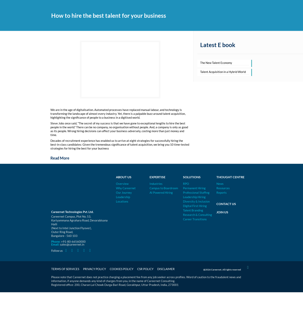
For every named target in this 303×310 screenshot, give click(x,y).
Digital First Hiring (195, 206)
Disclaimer (166, 269)
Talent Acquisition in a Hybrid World (223, 71)
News (220, 183)
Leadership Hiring (194, 197)
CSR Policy (145, 269)
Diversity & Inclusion (196, 201)
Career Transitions (195, 219)
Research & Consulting (197, 214)
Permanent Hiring (194, 188)
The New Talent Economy (216, 62)
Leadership (123, 197)
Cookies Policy (121, 269)
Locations (122, 201)
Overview (122, 183)
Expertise (157, 177)
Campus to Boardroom (164, 188)
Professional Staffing (196, 192)
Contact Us (226, 204)
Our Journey (124, 192)
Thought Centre (230, 177)
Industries (156, 183)
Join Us (222, 212)
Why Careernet (126, 188)
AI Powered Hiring (161, 192)
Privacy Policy (94, 269)
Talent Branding (193, 210)
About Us (123, 177)
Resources (223, 188)
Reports (221, 192)
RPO (186, 183)
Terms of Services (65, 269)
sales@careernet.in (72, 244)
